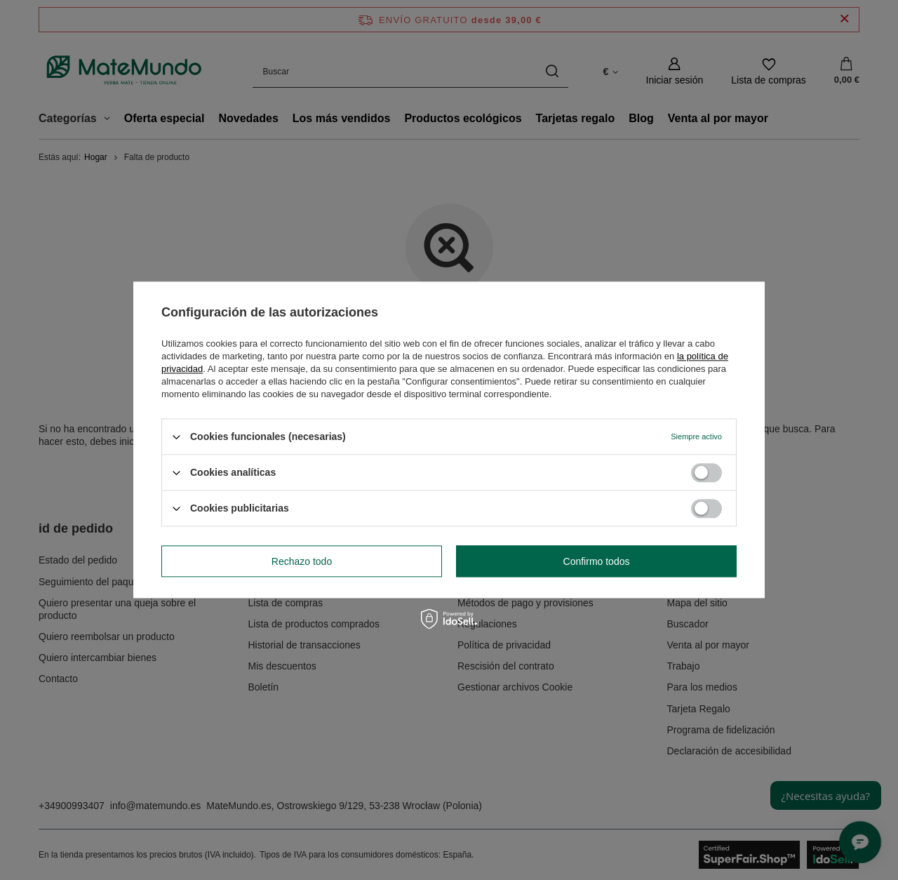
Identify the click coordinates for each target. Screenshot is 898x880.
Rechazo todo (302, 561)
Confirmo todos (596, 561)
